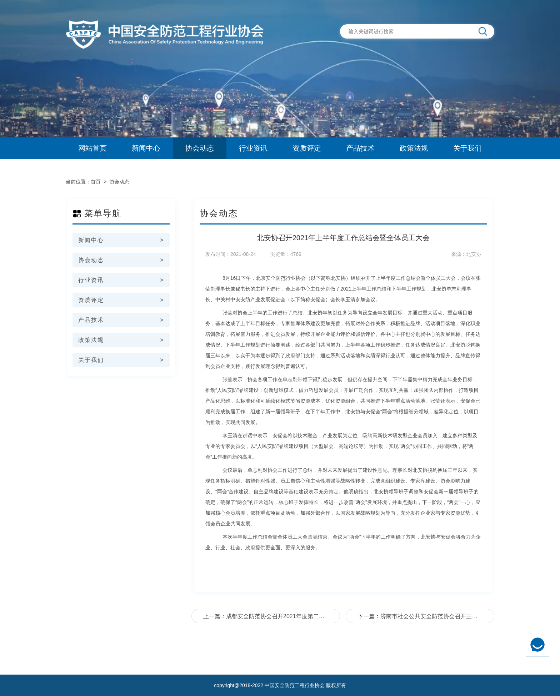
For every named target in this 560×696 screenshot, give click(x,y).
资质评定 (306, 148)
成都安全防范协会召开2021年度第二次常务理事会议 (292, 616)
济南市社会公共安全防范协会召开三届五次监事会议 (446, 616)
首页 (96, 182)
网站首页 (92, 148)
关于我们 (467, 148)
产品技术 (360, 148)
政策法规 (414, 148)
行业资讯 (253, 148)
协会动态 (199, 148)
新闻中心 (146, 148)
